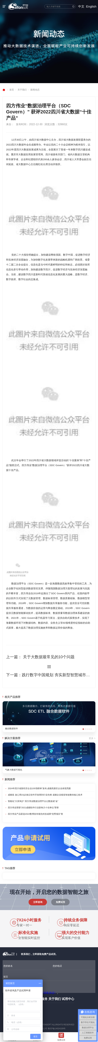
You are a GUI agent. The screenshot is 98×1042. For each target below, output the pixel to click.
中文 (81, 6)
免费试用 (60, 902)
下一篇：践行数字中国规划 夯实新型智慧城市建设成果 (49, 675)
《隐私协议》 (49, 992)
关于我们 (22, 89)
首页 (11, 89)
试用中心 (68, 999)
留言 (5, 976)
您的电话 (57, 966)
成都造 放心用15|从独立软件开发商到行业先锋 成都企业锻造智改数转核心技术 (45, 795)
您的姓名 (8, 966)
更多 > (92, 738)
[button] (83, 729)
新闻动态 (35, 89)
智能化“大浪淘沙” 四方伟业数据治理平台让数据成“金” (33, 801)
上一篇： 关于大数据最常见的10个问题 (40, 657)
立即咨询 (37, 902)
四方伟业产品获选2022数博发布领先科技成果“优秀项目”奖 (35, 814)
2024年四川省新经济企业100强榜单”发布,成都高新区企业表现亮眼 (39, 788)
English (91, 6)
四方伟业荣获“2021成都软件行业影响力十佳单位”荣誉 (33, 807)
